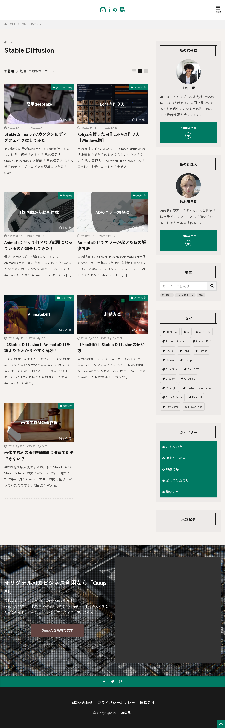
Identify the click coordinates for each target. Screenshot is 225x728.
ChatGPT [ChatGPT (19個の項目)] (193, 369)
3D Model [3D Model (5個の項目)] (171, 332)
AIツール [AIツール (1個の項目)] (204, 332)
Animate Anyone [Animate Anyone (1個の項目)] (176, 341)
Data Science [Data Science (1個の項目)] (174, 397)
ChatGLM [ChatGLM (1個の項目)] (172, 369)
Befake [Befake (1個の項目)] (203, 351)
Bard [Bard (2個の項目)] (186, 351)
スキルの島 (140, 87)
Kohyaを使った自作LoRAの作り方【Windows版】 (108, 137)
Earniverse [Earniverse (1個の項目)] (172, 406)
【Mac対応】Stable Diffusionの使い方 (111, 347)
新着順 (9, 71)
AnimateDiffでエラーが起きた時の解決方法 (111, 245)
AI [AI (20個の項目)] (188, 332)
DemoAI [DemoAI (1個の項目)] (197, 397)
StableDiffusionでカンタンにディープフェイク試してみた (37, 137)
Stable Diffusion (32, 24)
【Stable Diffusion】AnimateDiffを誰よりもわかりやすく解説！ (37, 347)
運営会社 (147, 702)
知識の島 (67, 195)
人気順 (21, 71)
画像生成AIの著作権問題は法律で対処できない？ (39, 455)
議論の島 (67, 405)
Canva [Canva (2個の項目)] (170, 360)
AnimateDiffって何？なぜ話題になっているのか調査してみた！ (38, 245)
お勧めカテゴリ (39, 71)
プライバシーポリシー (116, 702)
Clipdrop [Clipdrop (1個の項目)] (189, 378)
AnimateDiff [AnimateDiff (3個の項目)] (203, 341)
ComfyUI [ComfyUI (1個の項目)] (171, 388)
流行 (201, 295)
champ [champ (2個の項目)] (187, 360)
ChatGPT (167, 295)
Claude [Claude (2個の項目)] (170, 378)
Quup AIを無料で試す (57, 630)
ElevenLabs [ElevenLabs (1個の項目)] (195, 406)
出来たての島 (176, 458)
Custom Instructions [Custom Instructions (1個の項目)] (198, 388)
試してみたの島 (64, 87)
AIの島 (126, 712)
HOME (12, 24)
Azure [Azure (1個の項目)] (169, 351)
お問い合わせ (81, 702)
